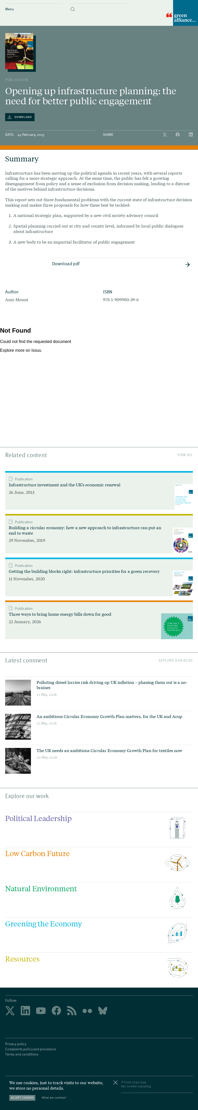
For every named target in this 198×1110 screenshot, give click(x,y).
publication (16, 79)
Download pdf (121, 263)
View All (185, 455)
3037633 (145, 1086)
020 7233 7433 (136, 1082)
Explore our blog (176, 660)
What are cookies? (54, 1097)
